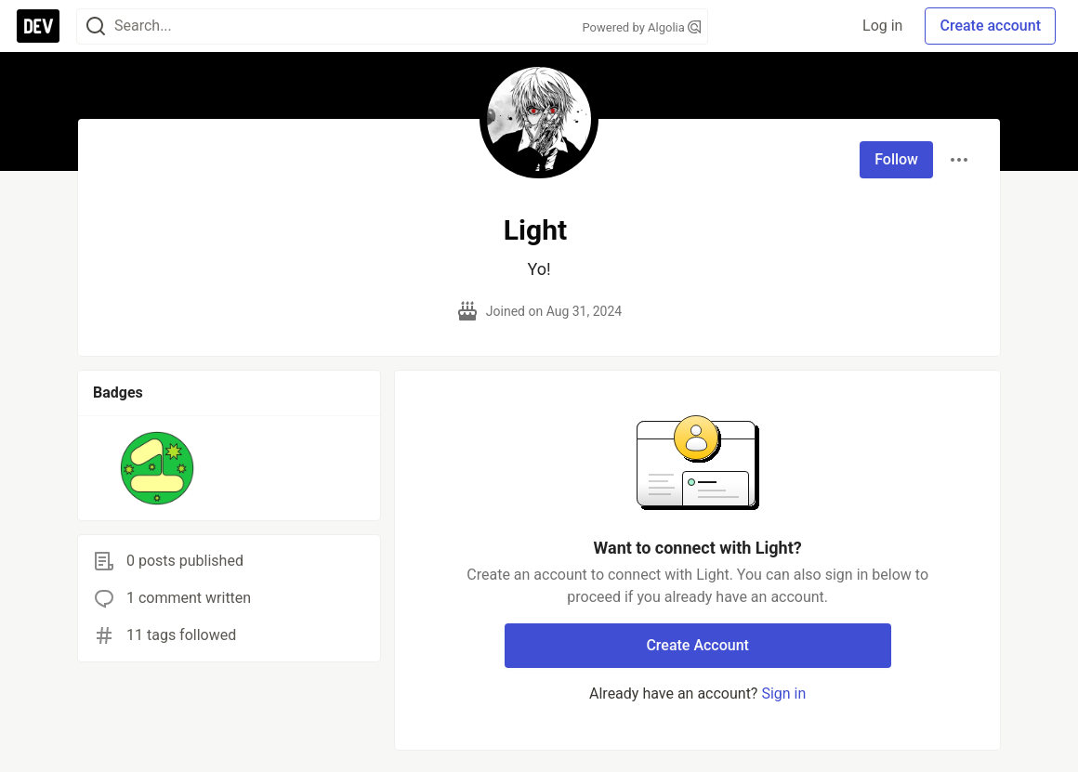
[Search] (95, 26)
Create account (990, 25)
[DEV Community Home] (38, 26)
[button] (157, 468)
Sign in (783, 693)
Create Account (697, 645)
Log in (882, 25)
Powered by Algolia (641, 27)
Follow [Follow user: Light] (896, 159)
